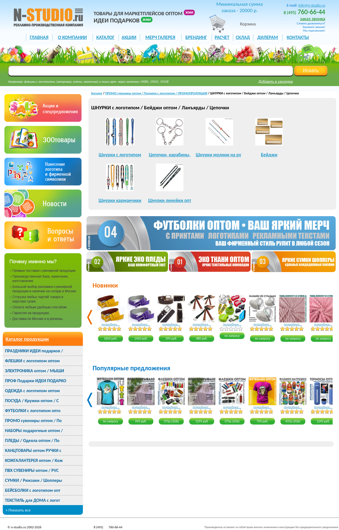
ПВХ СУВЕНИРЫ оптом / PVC (32, 470)
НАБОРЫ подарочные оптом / (34, 430)
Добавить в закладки (276, 81)
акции (129, 37)
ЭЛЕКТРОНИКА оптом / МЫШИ (34, 370)
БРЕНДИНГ (196, 37)
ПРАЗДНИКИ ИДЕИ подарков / (34, 350)
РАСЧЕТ (222, 37)
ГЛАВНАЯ (39, 37)
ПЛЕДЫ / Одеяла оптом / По (32, 440)
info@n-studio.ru (311, 5)
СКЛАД (243, 37)
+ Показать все (18, 510)
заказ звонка (312, 19)
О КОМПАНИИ (72, 37)
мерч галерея (160, 37)
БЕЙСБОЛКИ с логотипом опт (32, 490)
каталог (105, 37)
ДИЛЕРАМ (267, 37)
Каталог (96, 93)
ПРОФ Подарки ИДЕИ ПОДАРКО (35, 380)
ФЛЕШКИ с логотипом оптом (32, 360)
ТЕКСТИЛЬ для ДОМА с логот (32, 500)
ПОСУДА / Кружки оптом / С (32, 400)
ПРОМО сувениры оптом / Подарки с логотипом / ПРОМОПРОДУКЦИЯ (156, 93)
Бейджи (269, 155)
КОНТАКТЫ (298, 37)
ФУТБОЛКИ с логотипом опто (33, 410)
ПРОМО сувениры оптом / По (33, 420)
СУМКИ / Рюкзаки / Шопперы (33, 480)
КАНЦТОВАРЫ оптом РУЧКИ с (33, 450)
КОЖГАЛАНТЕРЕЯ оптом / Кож (34, 460)
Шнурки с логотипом (120, 155)
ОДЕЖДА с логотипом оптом (32, 390)
